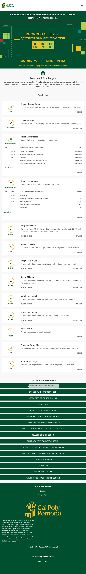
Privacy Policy (43, 495)
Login (46, 561)
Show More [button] (9, 168)
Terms (40, 561)
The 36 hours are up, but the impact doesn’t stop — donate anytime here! (43, 16)
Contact (43, 491)
